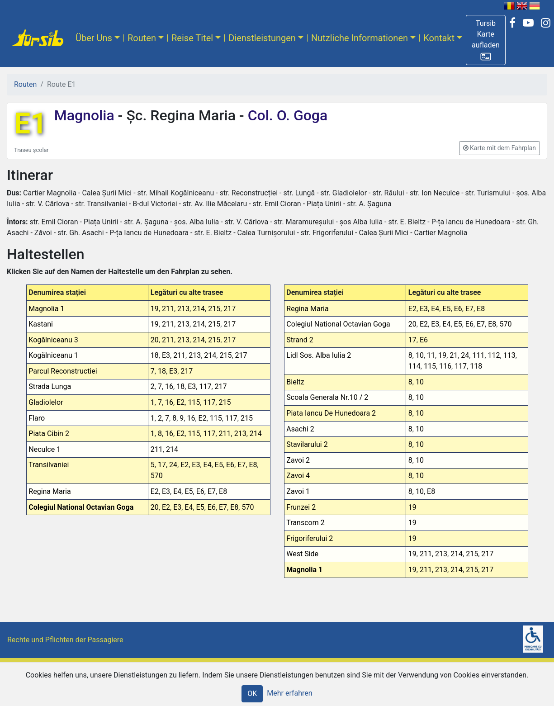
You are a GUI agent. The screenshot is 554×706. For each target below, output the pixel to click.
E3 (166, 355)
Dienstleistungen (262, 38)
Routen (142, 38)
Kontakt (439, 38)
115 (194, 402)
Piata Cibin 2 (48, 433)
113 (509, 355)
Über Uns (94, 38)
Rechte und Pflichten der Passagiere (65, 639)
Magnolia (86, 115)
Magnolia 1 (46, 308)
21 (454, 355)
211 (168, 308)
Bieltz (295, 382)
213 (183, 308)
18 (155, 355)
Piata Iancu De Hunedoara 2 (331, 413)
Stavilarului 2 (306, 444)
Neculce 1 (44, 449)
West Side (302, 554)
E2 (180, 402)
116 (445, 366)
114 (414, 366)
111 (478, 355)
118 (476, 366)
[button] (486, 40)
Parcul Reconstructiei (62, 371)
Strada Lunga (49, 386)
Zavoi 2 (298, 460)
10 (420, 355)
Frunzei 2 (301, 507)
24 (173, 464)
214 (199, 308)
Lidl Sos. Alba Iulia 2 (318, 355)
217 (229, 308)
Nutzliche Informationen (359, 38)
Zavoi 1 (298, 491)
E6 (230, 464)
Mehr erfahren (289, 693)
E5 (219, 464)
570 (157, 475)
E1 (30, 124)
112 (494, 355)
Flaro (36, 418)
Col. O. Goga (286, 115)
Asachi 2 (300, 429)
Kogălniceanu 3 (53, 340)
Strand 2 (299, 340)
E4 (208, 464)
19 (155, 308)
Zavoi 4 (298, 475)
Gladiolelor (45, 402)
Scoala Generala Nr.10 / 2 (327, 397)
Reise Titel (192, 38)
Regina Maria (49, 491)
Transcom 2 (305, 522)
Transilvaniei (48, 464)
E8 (253, 464)
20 (155, 340)
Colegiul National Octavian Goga (80, 507)
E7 (241, 464)
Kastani (40, 324)
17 (162, 464)
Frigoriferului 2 (309, 538)
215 (214, 308)
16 (169, 386)
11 (431, 355)
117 (205, 386)
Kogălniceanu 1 (53, 355)
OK (252, 693)
